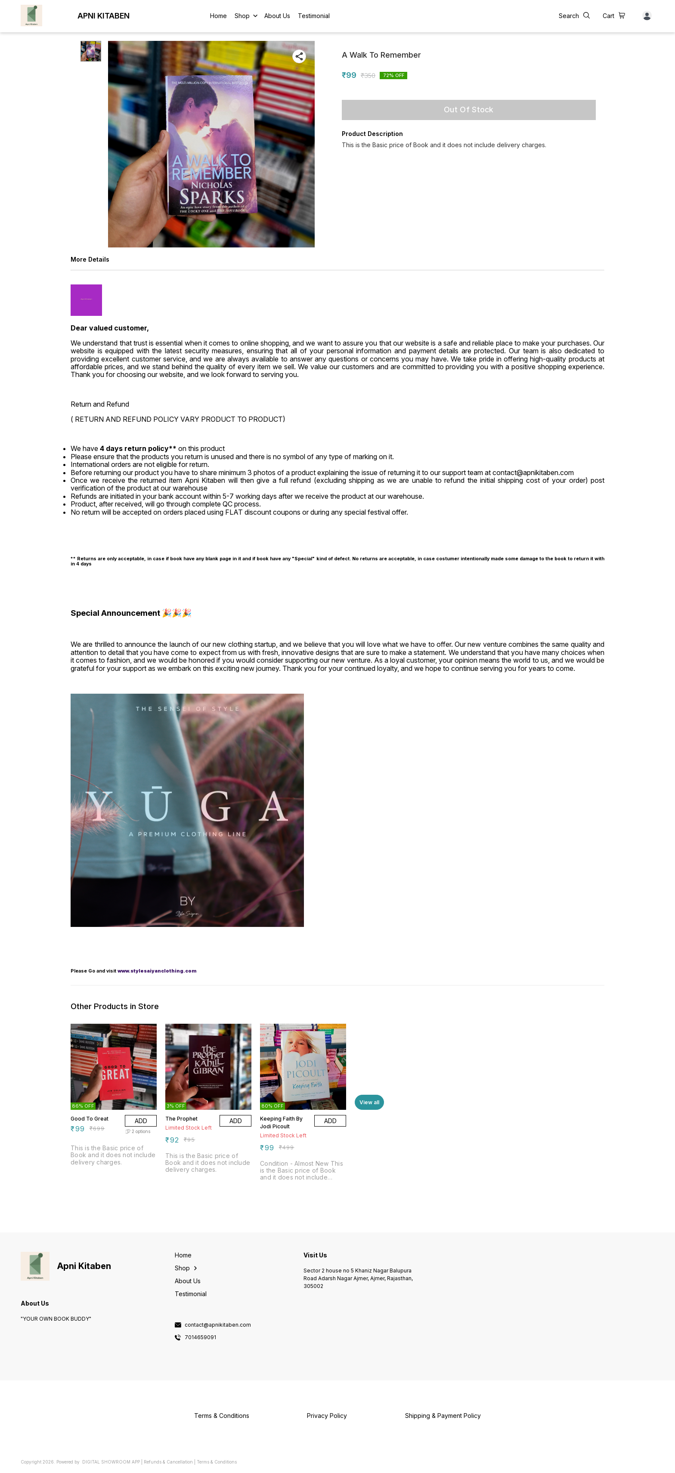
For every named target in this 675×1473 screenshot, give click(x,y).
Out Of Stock (469, 109)
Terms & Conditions (217, 1461)
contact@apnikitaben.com (218, 1325)
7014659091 (200, 1337)
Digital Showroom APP (111, 1461)
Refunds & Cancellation (168, 1461)
